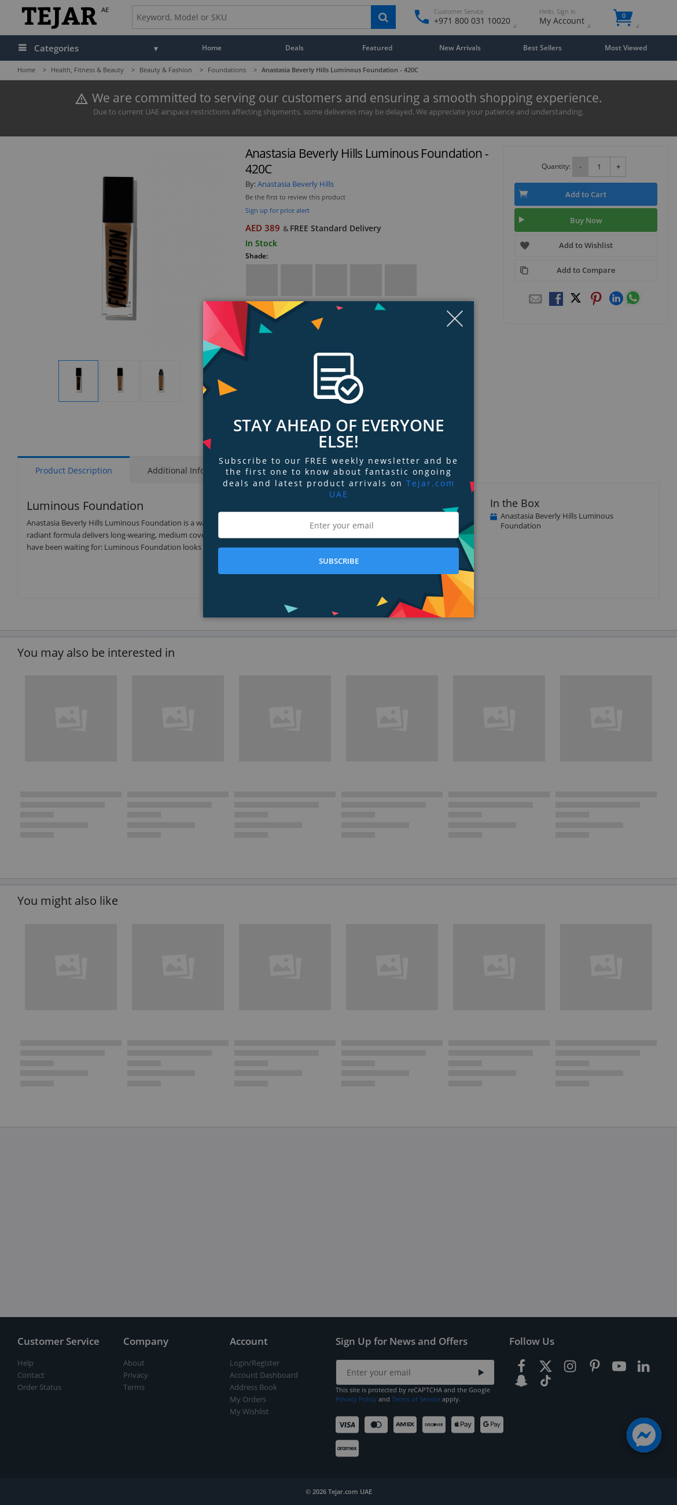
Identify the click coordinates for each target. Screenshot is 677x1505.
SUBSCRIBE (339, 561)
